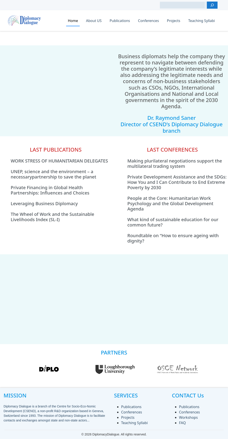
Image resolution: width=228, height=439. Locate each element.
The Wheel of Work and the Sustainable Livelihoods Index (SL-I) (52, 217)
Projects (173, 20)
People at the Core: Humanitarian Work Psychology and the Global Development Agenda (170, 204)
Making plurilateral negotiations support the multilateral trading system (174, 163)
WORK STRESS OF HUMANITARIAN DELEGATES (59, 161)
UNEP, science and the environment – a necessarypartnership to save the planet (53, 174)
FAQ (182, 422)
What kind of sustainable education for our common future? (172, 222)
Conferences (148, 20)
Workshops (188, 417)
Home (73, 20)
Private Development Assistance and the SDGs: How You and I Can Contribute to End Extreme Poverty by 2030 (177, 182)
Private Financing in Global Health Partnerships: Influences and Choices (50, 190)
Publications (120, 20)
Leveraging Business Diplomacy (44, 203)
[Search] (212, 5)
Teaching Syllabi (201, 20)
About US (94, 20)
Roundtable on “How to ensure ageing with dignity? (173, 238)
